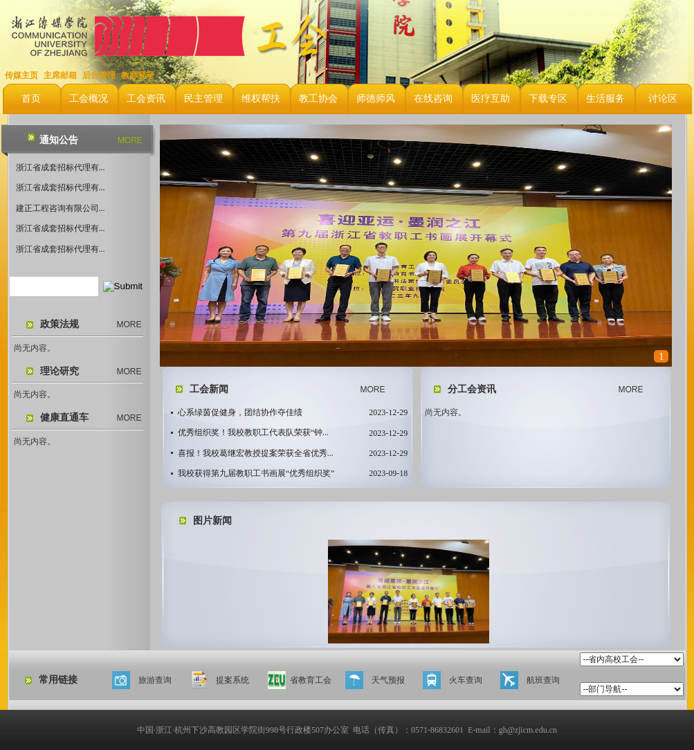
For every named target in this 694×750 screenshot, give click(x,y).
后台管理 (99, 75)
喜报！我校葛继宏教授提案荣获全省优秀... (256, 453)
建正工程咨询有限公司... (60, 208)
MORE (130, 140)
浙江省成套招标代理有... (60, 167)
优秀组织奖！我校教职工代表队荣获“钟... (253, 432)
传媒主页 (21, 75)
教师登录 (137, 75)
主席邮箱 (60, 75)
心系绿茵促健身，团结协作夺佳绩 (240, 412)
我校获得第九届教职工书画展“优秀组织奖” (256, 473)
